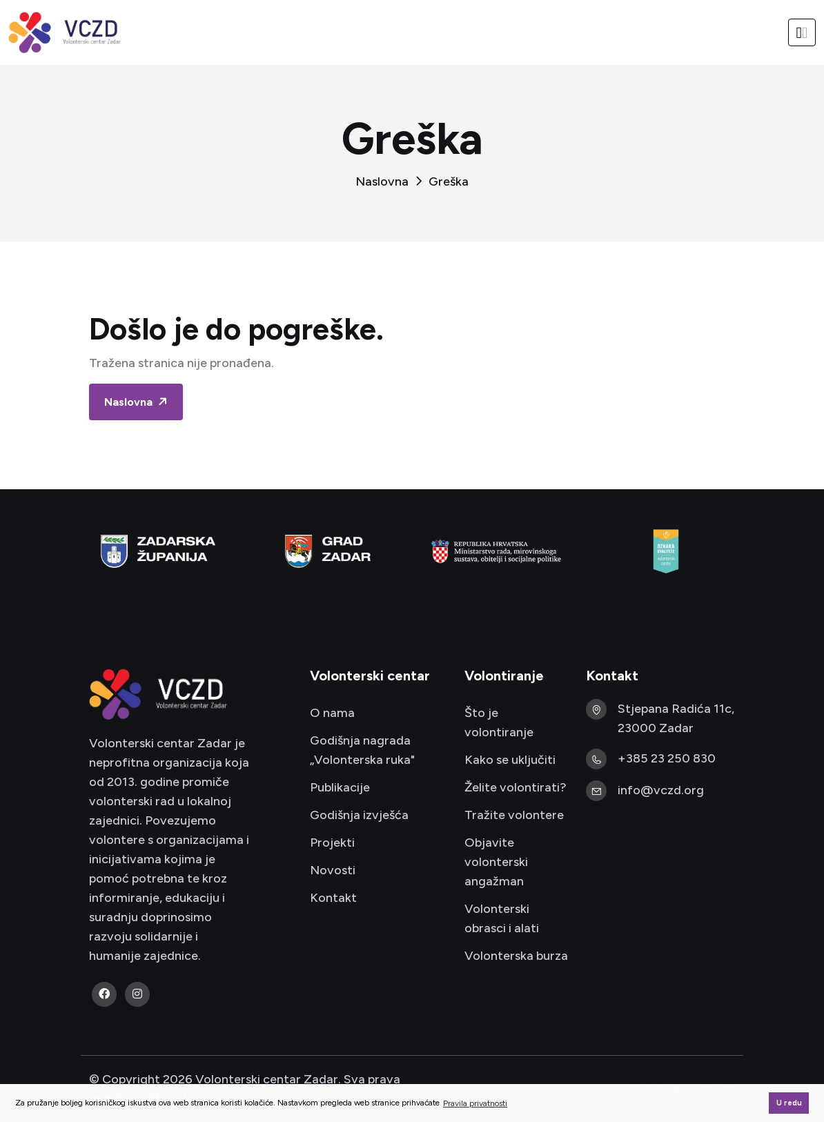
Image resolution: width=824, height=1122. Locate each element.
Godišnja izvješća (359, 815)
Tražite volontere (514, 815)
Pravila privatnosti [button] (475, 1103)
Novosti (332, 870)
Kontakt (333, 897)
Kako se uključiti (510, 759)
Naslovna (382, 181)
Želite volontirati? (515, 787)
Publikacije (340, 787)
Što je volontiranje (498, 722)
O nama (332, 712)
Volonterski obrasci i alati (501, 918)
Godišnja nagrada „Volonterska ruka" (362, 750)
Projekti (332, 842)
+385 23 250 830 (667, 758)
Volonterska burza (516, 955)
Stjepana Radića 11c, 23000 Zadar (676, 718)
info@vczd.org (661, 790)
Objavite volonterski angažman (496, 862)
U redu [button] (789, 1103)
